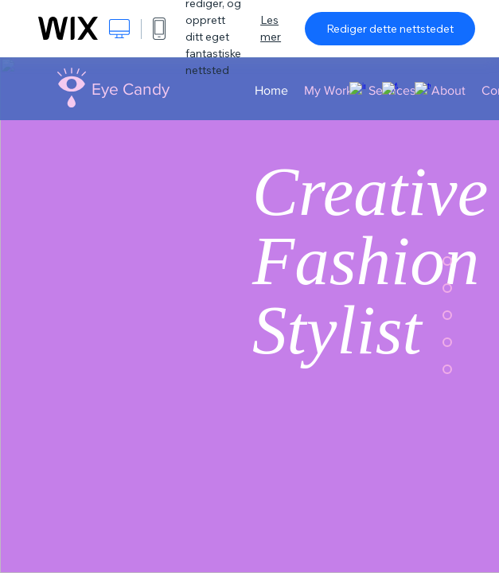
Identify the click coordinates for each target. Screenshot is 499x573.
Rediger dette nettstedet (390, 28)
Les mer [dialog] (270, 28)
